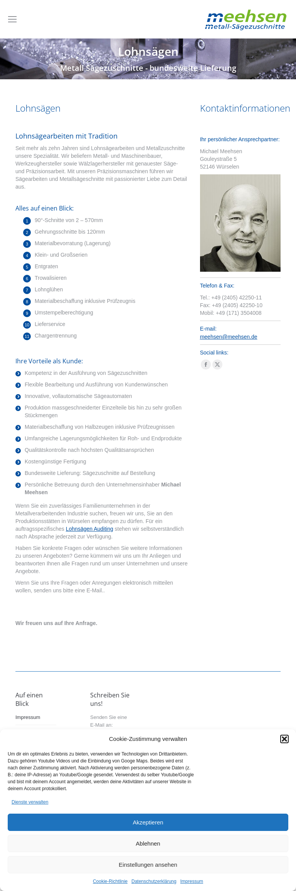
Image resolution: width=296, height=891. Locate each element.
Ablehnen (148, 843)
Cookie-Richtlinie (110, 881)
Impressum (191, 881)
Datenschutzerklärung (154, 881)
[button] (284, 739)
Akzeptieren (148, 822)
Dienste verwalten (30, 802)
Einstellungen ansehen (148, 864)
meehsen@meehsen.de (228, 337)
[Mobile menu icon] (12, 19)
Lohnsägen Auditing (89, 529)
